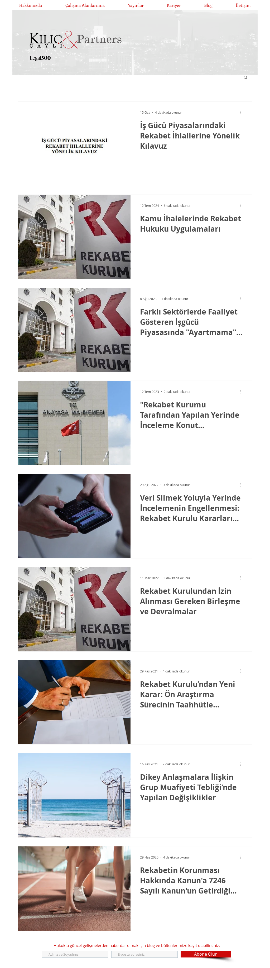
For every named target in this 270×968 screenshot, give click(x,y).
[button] (245, 78)
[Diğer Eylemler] (242, 112)
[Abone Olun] (206, 954)
